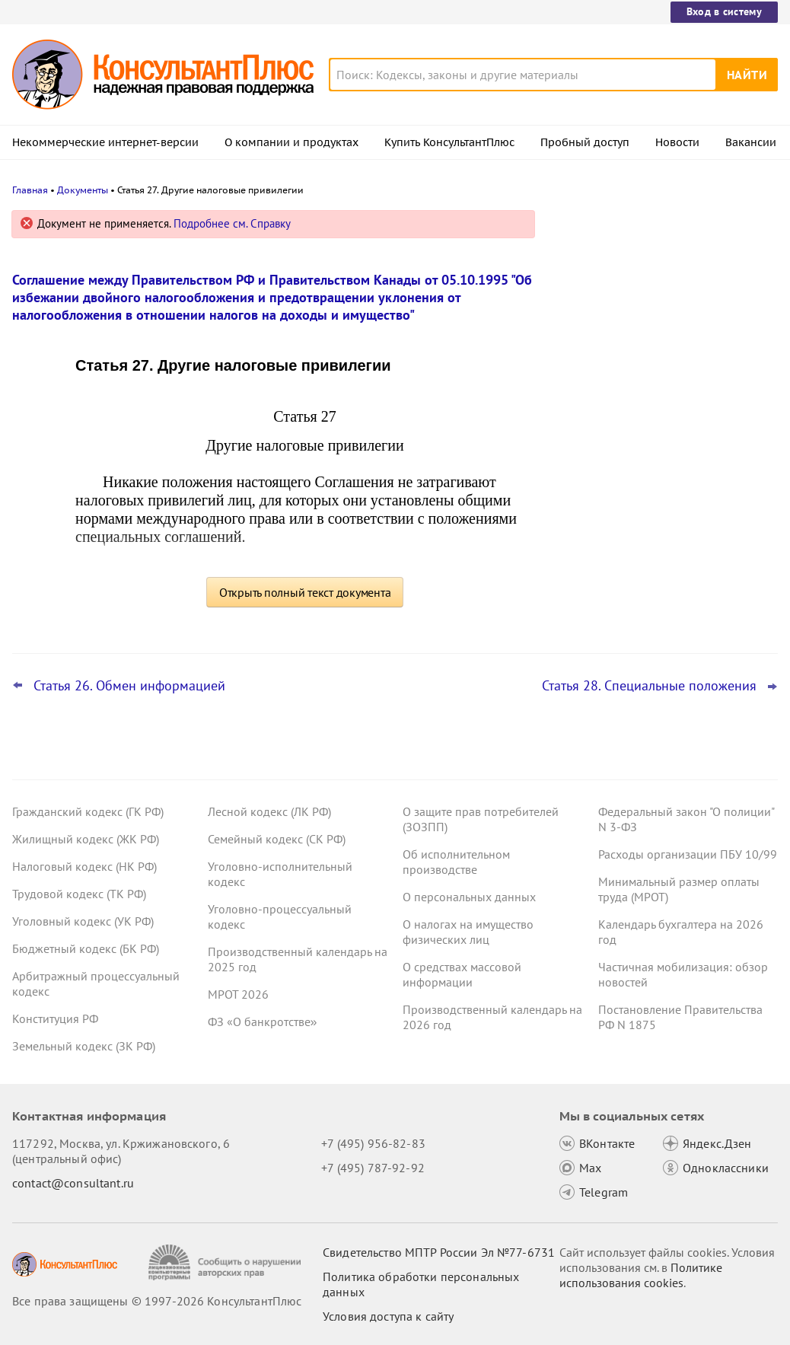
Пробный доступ (584, 142)
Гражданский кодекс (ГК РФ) (88, 811)
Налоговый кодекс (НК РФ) (84, 866)
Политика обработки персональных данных (421, 1284)
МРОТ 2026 (238, 994)
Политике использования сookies (640, 1275)
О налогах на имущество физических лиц (468, 931)
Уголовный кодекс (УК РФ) (83, 921)
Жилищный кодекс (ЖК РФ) (85, 838)
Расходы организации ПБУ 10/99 (687, 854)
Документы (82, 190)
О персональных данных (469, 896)
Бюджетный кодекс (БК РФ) (85, 948)
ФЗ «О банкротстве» (262, 1021)
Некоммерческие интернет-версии (105, 142)
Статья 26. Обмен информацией (129, 685)
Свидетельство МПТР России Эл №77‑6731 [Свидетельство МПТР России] (439, 1252)
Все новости (597, 565)
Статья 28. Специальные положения (649, 685)
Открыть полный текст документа (305, 592)
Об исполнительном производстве (456, 861)
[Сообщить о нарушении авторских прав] (226, 1262)
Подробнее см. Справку (232, 223)
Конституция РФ (55, 1018)
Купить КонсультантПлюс (449, 142)
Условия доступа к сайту (388, 1316)
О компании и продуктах (291, 142)
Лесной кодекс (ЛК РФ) (269, 811)
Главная (30, 190)
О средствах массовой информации (462, 974)
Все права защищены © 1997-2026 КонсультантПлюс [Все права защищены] (156, 1300)
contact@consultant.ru (73, 1182)
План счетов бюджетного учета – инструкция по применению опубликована (650, 434)
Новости (677, 142)
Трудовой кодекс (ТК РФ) (79, 893)
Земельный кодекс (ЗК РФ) (83, 1045)
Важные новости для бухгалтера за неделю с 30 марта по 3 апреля (655, 358)
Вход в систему (724, 11)
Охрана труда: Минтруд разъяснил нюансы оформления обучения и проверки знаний (652, 516)
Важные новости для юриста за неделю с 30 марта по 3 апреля (646, 291)
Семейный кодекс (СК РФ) (277, 838)
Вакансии (750, 142)
